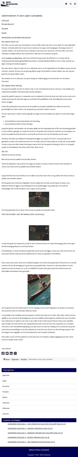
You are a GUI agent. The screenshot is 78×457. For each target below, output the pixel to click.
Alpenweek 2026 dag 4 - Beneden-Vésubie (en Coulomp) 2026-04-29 (35, 433)
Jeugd (4, 381)
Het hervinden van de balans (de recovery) (16, 37)
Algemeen (6, 375)
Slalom (5, 397)
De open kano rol (8, 24)
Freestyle (6, 392)
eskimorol (58, 337)
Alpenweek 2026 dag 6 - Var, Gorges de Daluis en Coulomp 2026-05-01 (37, 424)
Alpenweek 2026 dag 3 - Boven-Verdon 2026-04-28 (28, 437)
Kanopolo (6, 386)
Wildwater (6, 408)
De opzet (5, 28)
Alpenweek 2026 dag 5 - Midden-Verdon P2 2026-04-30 (30, 429)
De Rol (4, 33)
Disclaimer (45, 450)
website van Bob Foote (14, 58)
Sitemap (32, 450)
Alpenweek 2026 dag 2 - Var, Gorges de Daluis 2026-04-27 (31, 442)
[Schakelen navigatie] (75, 3)
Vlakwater (6, 403)
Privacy (38, 450)
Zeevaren (6, 414)
